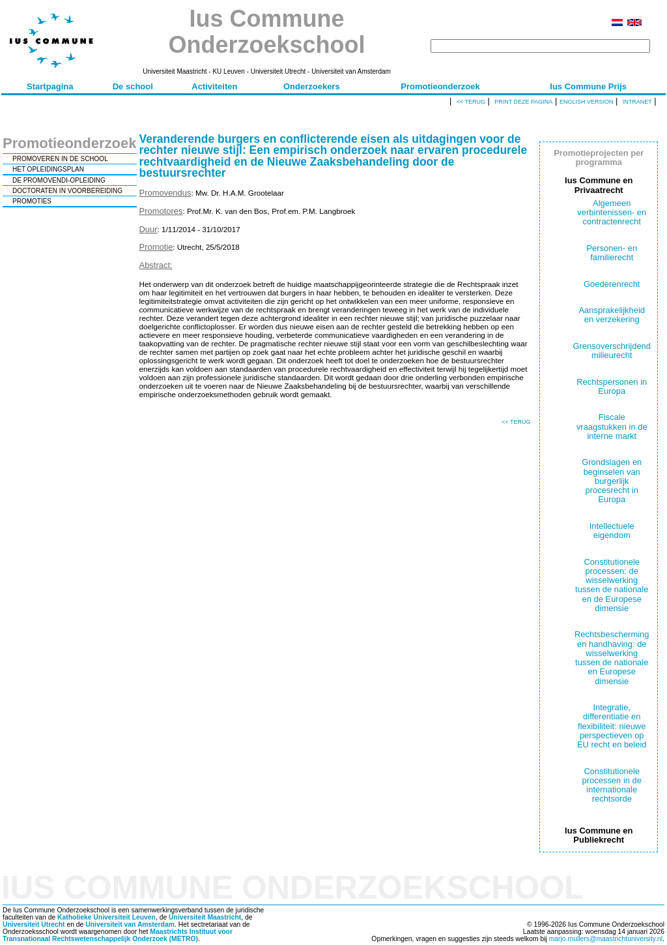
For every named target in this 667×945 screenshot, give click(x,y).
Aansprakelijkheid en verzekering (611, 314)
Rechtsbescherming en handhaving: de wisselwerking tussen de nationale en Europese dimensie (612, 657)
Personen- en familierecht (611, 252)
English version (587, 101)
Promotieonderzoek (440, 86)
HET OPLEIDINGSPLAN (48, 169)
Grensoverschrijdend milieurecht (612, 350)
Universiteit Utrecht (34, 924)
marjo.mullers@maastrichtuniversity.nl (605, 938)
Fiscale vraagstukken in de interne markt (611, 426)
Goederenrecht (612, 284)
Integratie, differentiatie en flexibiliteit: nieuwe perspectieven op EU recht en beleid (612, 725)
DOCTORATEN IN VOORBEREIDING (67, 190)
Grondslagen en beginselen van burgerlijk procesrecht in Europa (612, 480)
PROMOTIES (31, 201)
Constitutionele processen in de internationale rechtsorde (612, 785)
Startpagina (50, 86)
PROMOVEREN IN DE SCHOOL (60, 158)
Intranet (637, 101)
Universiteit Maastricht (205, 917)
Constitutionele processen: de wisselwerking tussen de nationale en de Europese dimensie (611, 585)
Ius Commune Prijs (588, 86)
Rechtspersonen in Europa (611, 386)
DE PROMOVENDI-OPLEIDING (59, 180)
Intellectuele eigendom (611, 530)
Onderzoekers (311, 86)
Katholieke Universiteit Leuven (106, 917)
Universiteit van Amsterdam (130, 924)
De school (133, 86)
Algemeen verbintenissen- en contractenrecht (611, 212)
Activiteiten (214, 86)
